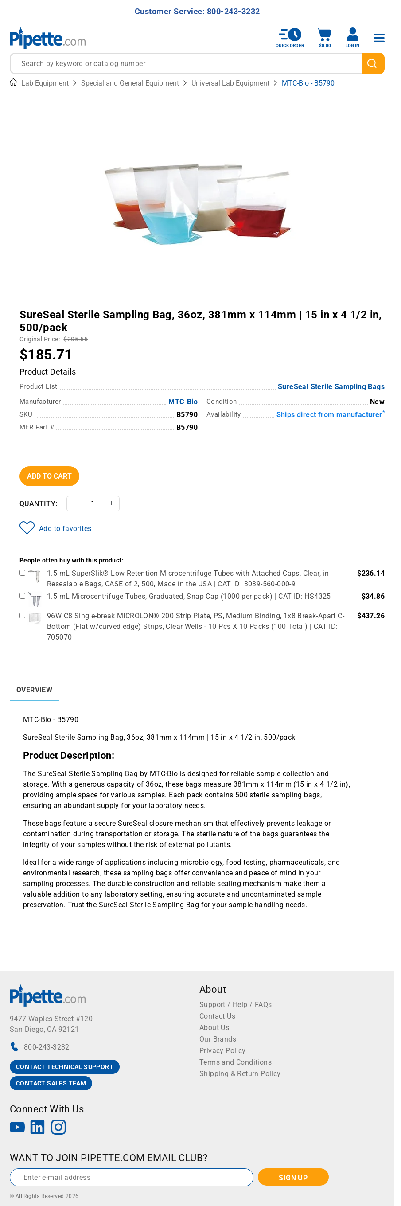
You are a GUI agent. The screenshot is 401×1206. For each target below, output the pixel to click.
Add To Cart (49, 476)
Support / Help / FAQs (235, 1004)
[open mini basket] (324, 37)
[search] (373, 63)
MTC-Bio (183, 402)
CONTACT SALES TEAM (51, 1083)
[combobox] (197, 63)
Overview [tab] (34, 690)
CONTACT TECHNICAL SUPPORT (64, 1066)
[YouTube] (17, 1128)
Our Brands (217, 1039)
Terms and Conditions (235, 1062)
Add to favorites (55, 528)
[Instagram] (58, 1128)
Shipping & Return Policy (240, 1073)
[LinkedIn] (37, 1128)
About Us (214, 1027)
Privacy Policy (222, 1050)
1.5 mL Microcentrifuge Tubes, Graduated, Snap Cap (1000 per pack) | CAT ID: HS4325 (189, 596)
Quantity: (38, 504)
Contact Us (217, 1016)
